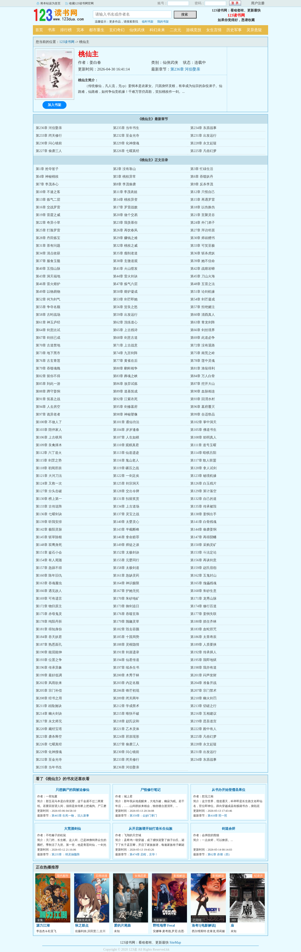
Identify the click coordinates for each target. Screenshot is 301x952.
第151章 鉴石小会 (49, 552)
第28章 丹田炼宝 (48, 238)
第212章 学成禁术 (126, 706)
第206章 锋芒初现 (126, 690)
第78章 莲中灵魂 (202, 360)
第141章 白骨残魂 (203, 522)
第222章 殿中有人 (203, 729)
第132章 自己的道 (203, 499)
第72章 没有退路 (202, 345)
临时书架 (147, 21)
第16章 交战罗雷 (48, 207)
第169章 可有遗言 (49, 598)
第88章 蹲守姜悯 (48, 391)
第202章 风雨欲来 (49, 683)
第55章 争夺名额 (48, 307)
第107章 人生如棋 (126, 437)
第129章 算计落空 (203, 491)
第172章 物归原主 (49, 606)
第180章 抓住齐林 (203, 621)
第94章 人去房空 (48, 407)
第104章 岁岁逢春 (126, 430)
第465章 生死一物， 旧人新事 (70, 815)
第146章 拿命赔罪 (126, 537)
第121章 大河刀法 (49, 476)
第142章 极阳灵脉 (49, 529)
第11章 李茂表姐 (125, 192)
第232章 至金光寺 (126, 135)
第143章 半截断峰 (126, 529)
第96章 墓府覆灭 (202, 407)
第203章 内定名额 (126, 683)
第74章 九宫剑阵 (125, 353)
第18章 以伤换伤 (202, 207)
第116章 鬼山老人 (126, 460)
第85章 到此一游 (48, 383)
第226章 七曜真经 (126, 151)
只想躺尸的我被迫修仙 (72, 790)
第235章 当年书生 (126, 128)
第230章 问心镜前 (49, 143)
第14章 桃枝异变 (125, 199)
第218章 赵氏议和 (126, 721)
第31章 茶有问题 (48, 245)
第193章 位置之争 (49, 660)
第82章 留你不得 (48, 376)
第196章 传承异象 (49, 667)
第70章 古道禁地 (48, 345)
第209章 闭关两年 (126, 698)
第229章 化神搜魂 (126, 143)
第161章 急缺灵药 (126, 575)
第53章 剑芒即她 (125, 299)
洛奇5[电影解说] (204, 925)
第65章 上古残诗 (125, 330)
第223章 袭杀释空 (49, 736)
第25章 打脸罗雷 (48, 230)
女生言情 (214, 30)
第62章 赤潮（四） (219, 854)
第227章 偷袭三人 (49, 151)
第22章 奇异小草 (48, 222)
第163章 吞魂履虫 (49, 583)
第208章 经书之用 (49, 698)
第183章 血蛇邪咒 (203, 629)
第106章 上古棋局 (49, 437)
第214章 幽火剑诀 (49, 713)
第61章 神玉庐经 (48, 322)
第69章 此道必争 (202, 337)
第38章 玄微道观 (125, 261)
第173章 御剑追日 (126, 606)
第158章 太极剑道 (126, 568)
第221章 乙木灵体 (126, 729)
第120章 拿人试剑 (203, 468)
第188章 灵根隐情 (126, 644)
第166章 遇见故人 (49, 591)
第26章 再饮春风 (125, 230)
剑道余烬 (228, 828)
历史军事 (234, 30)
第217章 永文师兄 (49, 721)
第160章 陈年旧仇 (49, 575)
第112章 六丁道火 (49, 453)
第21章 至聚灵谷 (202, 215)
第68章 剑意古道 (125, 337)
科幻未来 (157, 30)
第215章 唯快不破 (126, 713)
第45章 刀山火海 (202, 276)
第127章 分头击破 (49, 491)
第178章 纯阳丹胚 (49, 621)
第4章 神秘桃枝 (47, 176)
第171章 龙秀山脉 (203, 598)
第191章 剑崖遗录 (126, 652)
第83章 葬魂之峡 (125, 376)
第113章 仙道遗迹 (126, 453)
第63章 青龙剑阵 (202, 322)
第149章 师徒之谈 (126, 545)
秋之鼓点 (82, 925)
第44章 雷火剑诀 (125, 276)
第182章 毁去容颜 (126, 629)
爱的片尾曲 (122, 925)
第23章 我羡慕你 (125, 222)
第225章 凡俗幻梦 (203, 151)
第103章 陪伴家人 (49, 430)
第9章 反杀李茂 (201, 184)
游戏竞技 (193, 30)
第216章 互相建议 (203, 713)
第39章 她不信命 (202, 261)
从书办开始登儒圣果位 (228, 790)
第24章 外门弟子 (202, 222)
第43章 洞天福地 (48, 276)
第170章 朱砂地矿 (126, 598)
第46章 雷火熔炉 (48, 284)
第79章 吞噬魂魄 (48, 368)
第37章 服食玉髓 (48, 261)
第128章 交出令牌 (126, 491)
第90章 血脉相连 (202, 391)
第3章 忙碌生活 (201, 169)
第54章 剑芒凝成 (202, 299)
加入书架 (54, 105)
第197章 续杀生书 (126, 667)
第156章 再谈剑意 (203, 560)
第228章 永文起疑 (203, 143)
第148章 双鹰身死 (49, 545)
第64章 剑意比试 (48, 330)
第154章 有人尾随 (49, 560)
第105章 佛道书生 (203, 430)
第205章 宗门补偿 (49, 690)
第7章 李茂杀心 (47, 184)
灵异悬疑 (254, 30)
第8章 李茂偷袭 (124, 184)
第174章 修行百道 (203, 606)
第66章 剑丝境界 (202, 330)
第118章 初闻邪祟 (49, 468)
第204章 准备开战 (203, 683)
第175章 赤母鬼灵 (49, 614)
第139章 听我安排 (49, 522)
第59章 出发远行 (125, 314)
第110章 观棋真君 (126, 445)
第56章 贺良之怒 (125, 307)
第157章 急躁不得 (49, 568)
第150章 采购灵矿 (203, 545)
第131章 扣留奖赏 (126, 499)
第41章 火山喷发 (125, 268)
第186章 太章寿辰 (203, 637)
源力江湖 (43, 925)
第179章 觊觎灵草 (126, 621)
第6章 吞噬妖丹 (201, 176)
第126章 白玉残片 (203, 483)
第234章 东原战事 (203, 128)
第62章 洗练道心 (125, 322)
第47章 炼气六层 (125, 284)
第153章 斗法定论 (203, 552)
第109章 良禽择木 (49, 445)
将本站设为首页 (50, 3)
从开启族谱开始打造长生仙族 (150, 828)
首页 (39, 30)
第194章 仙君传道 (126, 660)
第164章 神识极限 (126, 583)
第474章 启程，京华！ (144, 854)
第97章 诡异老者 (48, 414)
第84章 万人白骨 (202, 376)
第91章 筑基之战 (48, 399)
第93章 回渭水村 (202, 399)
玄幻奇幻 (117, 30)
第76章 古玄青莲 (48, 360)
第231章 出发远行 (203, 135)
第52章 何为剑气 (48, 299)
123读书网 (59, 15)
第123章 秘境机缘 (203, 476)
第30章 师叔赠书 (202, 238)
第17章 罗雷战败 (125, 207)
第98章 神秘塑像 (125, 414)
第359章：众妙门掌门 (143, 815)
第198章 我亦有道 (203, 667)
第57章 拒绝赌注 (202, 307)
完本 (80, 30)
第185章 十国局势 (126, 637)
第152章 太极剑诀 (126, 552)
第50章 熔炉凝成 (125, 291)
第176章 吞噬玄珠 (126, 614)
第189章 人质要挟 (203, 644)
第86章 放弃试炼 (125, 383)
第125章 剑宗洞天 (126, 483)
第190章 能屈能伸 (49, 652)
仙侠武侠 (137, 30)
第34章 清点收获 (48, 253)
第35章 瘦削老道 (125, 253)
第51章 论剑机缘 (202, 291)
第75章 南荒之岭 (202, 353)
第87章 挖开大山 (202, 383)
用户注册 (258, 3)
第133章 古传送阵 (49, 506)
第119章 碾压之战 (126, 468)
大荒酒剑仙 (72, 828)
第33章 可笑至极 (202, 245)
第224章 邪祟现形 (126, 736)
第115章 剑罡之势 (49, 460)
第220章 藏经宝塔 (49, 729)
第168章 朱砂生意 (203, 591)
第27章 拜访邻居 (202, 230)
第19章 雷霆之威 (48, 215)
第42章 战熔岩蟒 (202, 268)
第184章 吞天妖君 (49, 637)
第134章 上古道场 (126, 506)
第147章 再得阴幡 (203, 537)
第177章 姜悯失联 (203, 614)
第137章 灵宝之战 (126, 514)
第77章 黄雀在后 (125, 360)
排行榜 (66, 30)
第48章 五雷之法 (202, 284)
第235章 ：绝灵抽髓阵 (66, 854)
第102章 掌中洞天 (203, 422)
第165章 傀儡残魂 (203, 583)
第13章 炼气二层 (48, 199)
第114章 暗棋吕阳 (203, 453)
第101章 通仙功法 (126, 422)
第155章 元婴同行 (126, 560)
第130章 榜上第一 (49, 499)
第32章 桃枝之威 (125, 245)
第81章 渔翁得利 (202, 368)
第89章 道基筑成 (125, 391)
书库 (51, 30)
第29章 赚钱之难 (125, 238)
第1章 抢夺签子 (47, 169)
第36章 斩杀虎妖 (202, 253)
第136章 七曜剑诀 (49, 514)
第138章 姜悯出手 (203, 514)
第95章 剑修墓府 (125, 407)
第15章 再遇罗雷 (202, 199)
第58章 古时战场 (48, 314)
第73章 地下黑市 (48, 353)
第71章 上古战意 (125, 345)
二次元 (175, 30)
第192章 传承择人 (203, 652)
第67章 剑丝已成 (48, 337)
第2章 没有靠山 (124, 169)
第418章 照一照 (217, 815)
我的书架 (163, 21)
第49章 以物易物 (48, 291)
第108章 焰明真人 (203, 437)
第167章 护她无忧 (126, 591)
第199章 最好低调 (49, 675)
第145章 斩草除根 (49, 537)
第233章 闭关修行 (49, 135)
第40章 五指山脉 (48, 268)
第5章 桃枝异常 (124, 176)
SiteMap (175, 942)
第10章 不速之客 (48, 192)
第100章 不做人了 (49, 422)
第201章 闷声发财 (203, 675)
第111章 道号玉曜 (203, 445)
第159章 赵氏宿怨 (203, 568)
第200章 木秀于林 (126, 675)
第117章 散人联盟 (203, 460)
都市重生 (96, 30)
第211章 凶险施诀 (49, 706)
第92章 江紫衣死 (125, 399)
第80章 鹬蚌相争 (125, 368)
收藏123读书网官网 (81, 3)
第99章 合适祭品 (202, 414)
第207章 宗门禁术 (203, 690)
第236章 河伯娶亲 (185, 69)
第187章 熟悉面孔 (49, 644)
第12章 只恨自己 (202, 192)
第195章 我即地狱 (203, 660)
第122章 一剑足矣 (126, 476)
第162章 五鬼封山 (203, 575)
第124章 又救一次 (49, 483)
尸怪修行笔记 (150, 790)
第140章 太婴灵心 (126, 522)
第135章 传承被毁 (203, 506)
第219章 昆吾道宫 (203, 721)
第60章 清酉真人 (202, 314)
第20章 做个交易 (125, 215)
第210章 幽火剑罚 (203, 698)
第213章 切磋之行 (203, 706)
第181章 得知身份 (49, 629)
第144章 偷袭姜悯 (203, 529)
